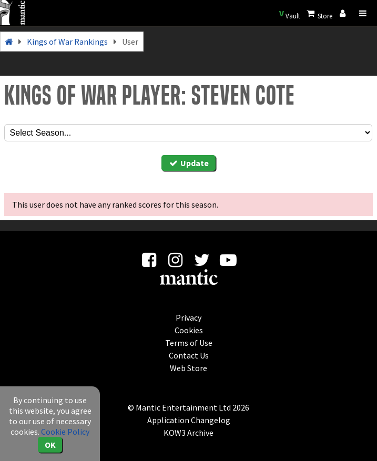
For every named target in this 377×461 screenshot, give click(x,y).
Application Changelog (188, 420)
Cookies (189, 330)
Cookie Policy (65, 431)
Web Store (188, 368)
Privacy (188, 317)
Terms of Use (188, 342)
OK (50, 444)
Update (188, 163)
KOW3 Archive (188, 432)
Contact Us (189, 355)
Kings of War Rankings (67, 41)
